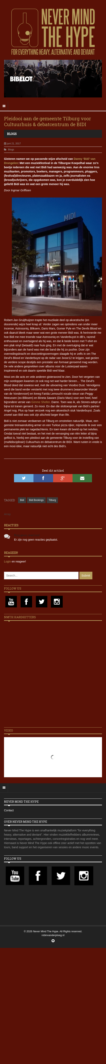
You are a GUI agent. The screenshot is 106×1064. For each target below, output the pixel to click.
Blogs (12, 134)
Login (8, 561)
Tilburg (52, 500)
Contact (9, 810)
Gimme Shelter (40, 402)
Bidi (22, 500)
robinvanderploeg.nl (52, 935)
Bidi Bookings (36, 500)
